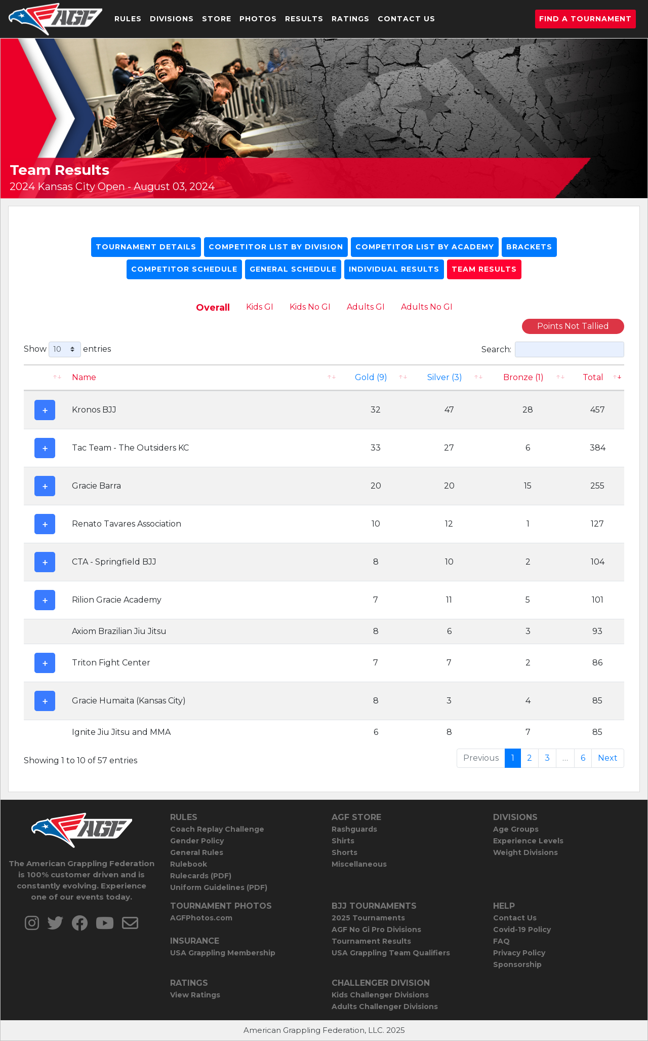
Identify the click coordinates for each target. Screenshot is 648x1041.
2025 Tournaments (368, 917)
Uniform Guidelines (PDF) (218, 887)
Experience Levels (528, 840)
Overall (213, 307)
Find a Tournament (585, 18)
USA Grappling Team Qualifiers (391, 952)
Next (608, 758)
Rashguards (354, 829)
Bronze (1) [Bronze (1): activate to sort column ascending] (523, 377)
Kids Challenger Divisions (380, 994)
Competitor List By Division (276, 246)
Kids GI (259, 307)
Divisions (172, 18)
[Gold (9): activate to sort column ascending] (376, 377)
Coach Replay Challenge (217, 829)
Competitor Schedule (184, 269)
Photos (258, 18)
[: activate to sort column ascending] (45, 377)
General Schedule (293, 269)
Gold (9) (371, 377)
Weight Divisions (525, 852)
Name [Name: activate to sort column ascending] (84, 377)
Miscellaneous (359, 864)
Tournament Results (371, 941)
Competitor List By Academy (424, 246)
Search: (552, 349)
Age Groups (516, 829)
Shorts (344, 852)
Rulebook (188, 864)
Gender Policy (197, 840)
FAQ (501, 941)
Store (216, 18)
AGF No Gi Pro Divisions (376, 929)
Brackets (529, 246)
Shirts (343, 840)
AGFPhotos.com (201, 917)
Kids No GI (310, 307)
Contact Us (406, 18)
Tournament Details (146, 246)
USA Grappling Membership (222, 952)
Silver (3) (444, 377)
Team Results (484, 269)
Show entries (67, 349)
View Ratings (195, 994)
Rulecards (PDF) (200, 875)
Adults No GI (427, 307)
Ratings (351, 18)
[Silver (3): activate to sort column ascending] (449, 377)
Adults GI (366, 307)
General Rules (196, 852)
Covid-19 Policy (522, 929)
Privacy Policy (519, 952)
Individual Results (394, 269)
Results (304, 18)
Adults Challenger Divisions (385, 1006)
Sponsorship (517, 964)
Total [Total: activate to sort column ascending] (593, 377)
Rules (128, 18)
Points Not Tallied (573, 326)
